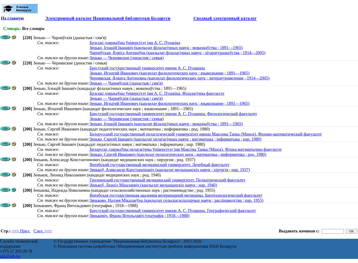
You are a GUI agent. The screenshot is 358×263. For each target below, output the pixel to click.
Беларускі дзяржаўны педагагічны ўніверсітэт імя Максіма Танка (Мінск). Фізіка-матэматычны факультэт (186, 149)
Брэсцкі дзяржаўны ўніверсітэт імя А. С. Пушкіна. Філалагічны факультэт (157, 93)
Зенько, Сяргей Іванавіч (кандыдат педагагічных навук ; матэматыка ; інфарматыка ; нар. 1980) (175, 139)
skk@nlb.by (10, 256)
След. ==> (43, 230)
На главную (12, 18)
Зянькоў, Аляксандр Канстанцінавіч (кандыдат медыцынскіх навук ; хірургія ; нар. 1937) (170, 169)
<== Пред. (21, 230)
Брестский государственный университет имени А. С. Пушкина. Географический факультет (173, 210)
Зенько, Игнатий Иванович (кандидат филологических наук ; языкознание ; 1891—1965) (169, 73)
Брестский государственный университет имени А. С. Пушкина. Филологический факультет (173, 113)
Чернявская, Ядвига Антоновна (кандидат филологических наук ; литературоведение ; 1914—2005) (179, 78)
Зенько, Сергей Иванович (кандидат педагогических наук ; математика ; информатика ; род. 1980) (178, 154)
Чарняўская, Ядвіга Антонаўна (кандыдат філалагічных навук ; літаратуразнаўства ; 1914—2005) (177, 52)
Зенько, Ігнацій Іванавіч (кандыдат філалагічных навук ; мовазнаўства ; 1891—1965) (166, 47)
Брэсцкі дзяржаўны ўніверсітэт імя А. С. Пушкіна (135, 42)
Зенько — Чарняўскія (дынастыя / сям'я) (126, 83)
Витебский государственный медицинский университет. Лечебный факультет (159, 164)
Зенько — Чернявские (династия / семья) (126, 57)
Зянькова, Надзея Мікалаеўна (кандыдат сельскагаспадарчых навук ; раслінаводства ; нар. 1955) (176, 200)
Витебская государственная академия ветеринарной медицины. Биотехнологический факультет (176, 195)
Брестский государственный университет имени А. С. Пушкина (147, 68)
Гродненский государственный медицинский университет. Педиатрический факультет (167, 180)
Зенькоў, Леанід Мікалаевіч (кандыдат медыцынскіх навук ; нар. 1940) (153, 185)
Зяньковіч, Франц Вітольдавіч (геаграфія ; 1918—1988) (139, 215)
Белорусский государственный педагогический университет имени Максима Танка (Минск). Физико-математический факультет (206, 134)
